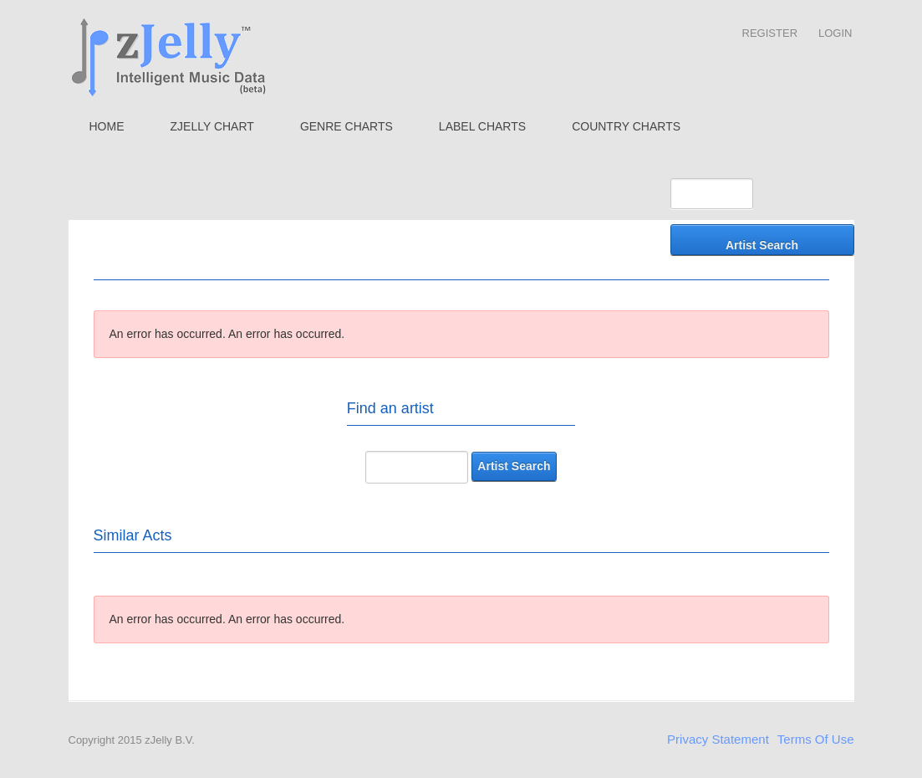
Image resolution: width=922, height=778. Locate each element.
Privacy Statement (718, 739)
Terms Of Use (815, 739)
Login (835, 33)
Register (769, 33)
